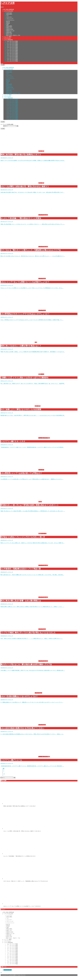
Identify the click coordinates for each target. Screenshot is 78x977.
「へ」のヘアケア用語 (12, 56)
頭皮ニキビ (9, 27)
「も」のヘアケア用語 (12, 58)
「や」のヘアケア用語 (12, 59)
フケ (7, 15)
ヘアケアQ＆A (7, 38)
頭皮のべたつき (10, 30)
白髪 (7, 24)
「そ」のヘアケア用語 (12, 50)
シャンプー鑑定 (7, 36)
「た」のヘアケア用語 (12, 51)
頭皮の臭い (9, 32)
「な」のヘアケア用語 (12, 53)
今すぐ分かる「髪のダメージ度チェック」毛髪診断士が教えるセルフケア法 (39, 870)
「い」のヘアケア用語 (12, 42)
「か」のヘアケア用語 (12, 45)
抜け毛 (8, 21)
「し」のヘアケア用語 (12, 48)
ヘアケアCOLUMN (8, 11)
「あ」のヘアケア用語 (12, 41)
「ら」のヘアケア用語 (12, 61)
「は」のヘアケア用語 (12, 54)
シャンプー (9, 12)
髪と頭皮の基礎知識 (8, 9)
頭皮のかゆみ (9, 29)
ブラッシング (9, 18)
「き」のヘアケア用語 (12, 47)
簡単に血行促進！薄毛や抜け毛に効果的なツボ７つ (39, 795)
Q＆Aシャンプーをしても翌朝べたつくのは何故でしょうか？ (39, 895)
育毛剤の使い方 (8, 970)
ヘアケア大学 (8, 3)
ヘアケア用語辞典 (8, 39)
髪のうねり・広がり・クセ (13, 35)
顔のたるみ (9, 33)
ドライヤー (9, 17)
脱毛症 (8, 23)
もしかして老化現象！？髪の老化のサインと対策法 (39, 845)
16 (4, 773)
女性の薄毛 (9, 14)
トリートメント (10, 20)
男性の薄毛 (9, 26)
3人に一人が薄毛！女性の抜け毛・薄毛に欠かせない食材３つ (39, 820)
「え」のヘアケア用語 (12, 44)
